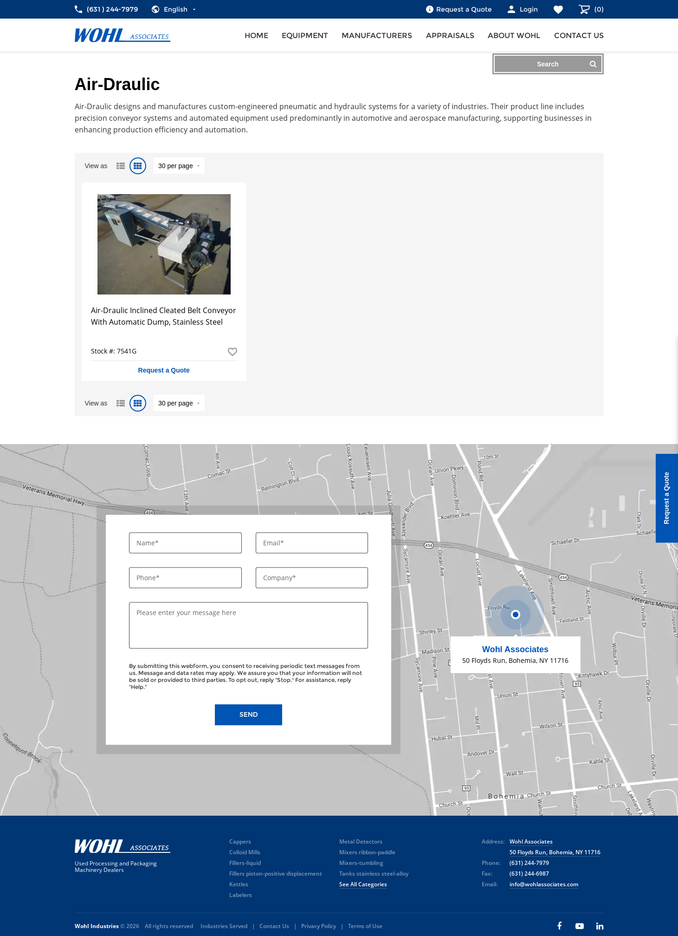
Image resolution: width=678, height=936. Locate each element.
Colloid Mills (244, 852)
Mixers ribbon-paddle (367, 852)
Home (256, 35)
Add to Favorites (232, 351)
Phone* (148, 578)
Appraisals (450, 35)
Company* (280, 578)
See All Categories (363, 884)
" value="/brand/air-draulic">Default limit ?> (179, 165)
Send (248, 715)
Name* (148, 542)
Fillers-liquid (245, 863)
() (598, 9)
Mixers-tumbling (361, 863)
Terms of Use (365, 926)
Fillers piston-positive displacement (275, 873)
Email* (274, 542)
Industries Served (223, 926)
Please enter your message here (186, 613)
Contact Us (274, 926)
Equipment (305, 35)
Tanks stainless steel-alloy (373, 873)
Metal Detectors (360, 841)
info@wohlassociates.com (544, 884)
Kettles (238, 884)
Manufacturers (377, 35)
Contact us (579, 35)
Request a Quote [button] (164, 370)
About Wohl (514, 35)
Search (566, 64)
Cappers (240, 841)
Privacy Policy (318, 926)
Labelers (240, 895)
